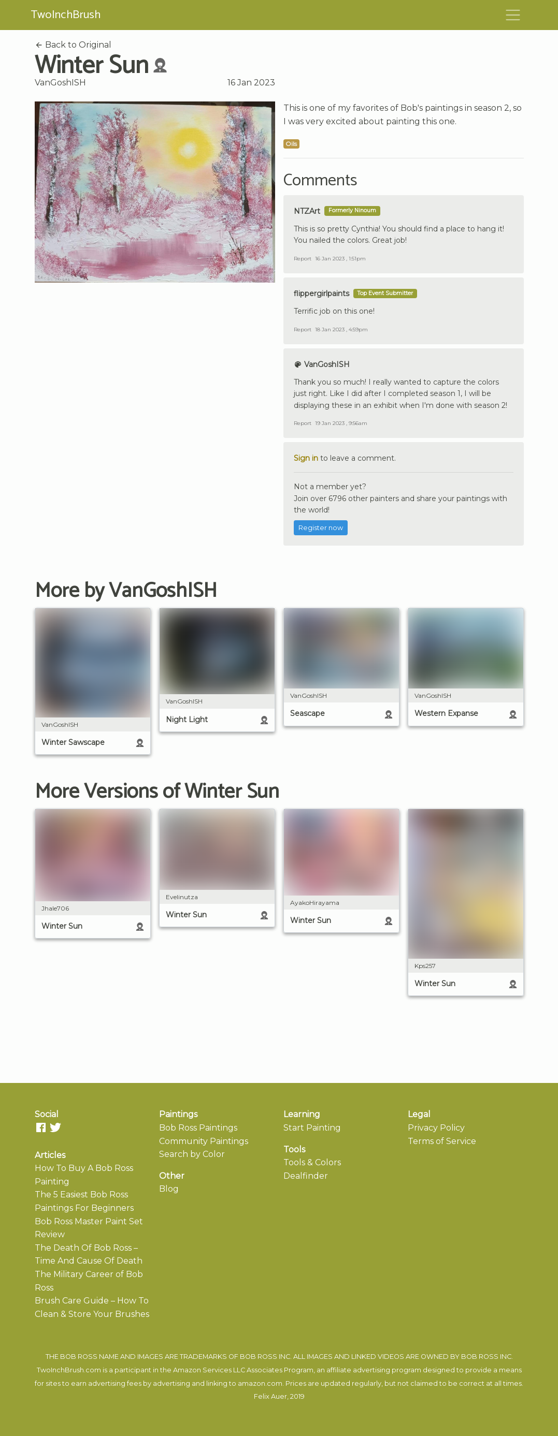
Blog (169, 1189)
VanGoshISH (60, 82)
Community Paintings (203, 1141)
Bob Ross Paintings (198, 1128)
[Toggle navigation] (513, 15)
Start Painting (312, 1128)
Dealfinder (305, 1176)
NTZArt (307, 211)
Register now (320, 528)
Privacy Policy (436, 1128)
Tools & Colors (312, 1162)
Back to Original (73, 45)
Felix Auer (270, 1396)
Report (302, 258)
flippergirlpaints (321, 293)
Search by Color (192, 1154)
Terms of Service (442, 1141)
